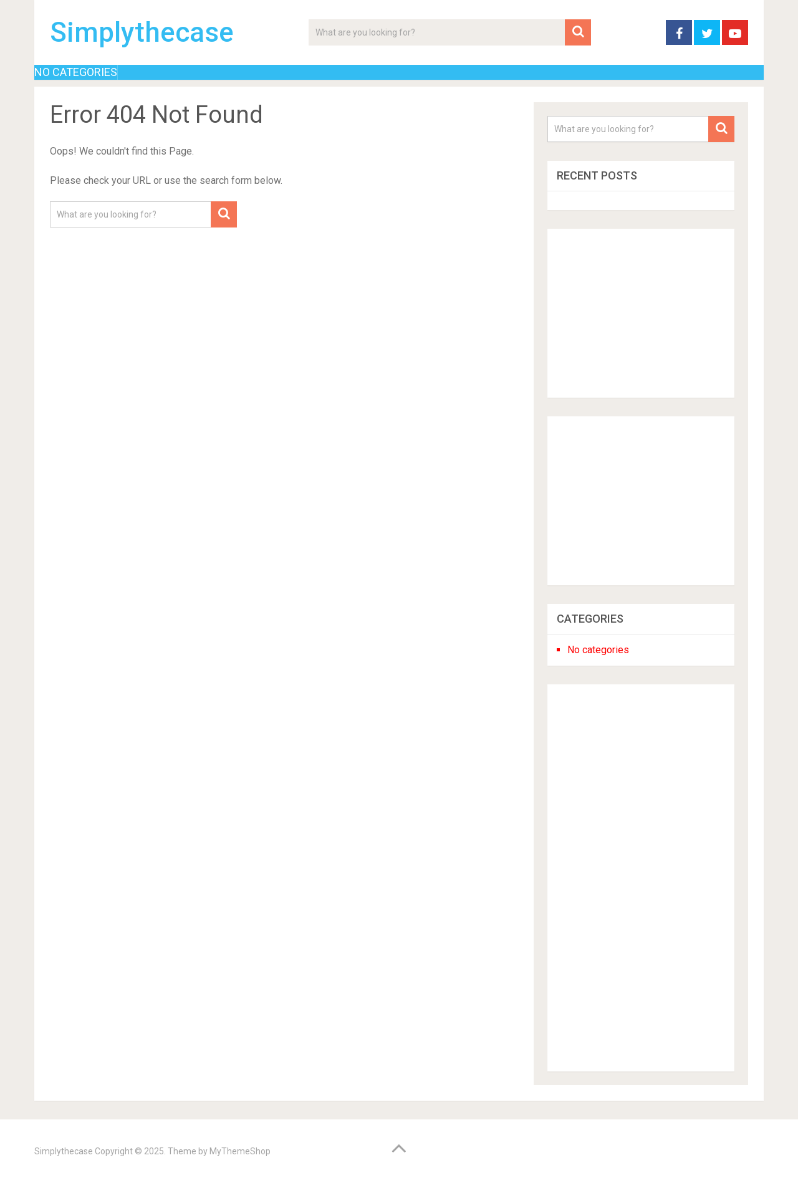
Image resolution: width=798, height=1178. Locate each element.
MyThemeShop (240, 1151)
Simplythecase (142, 32)
